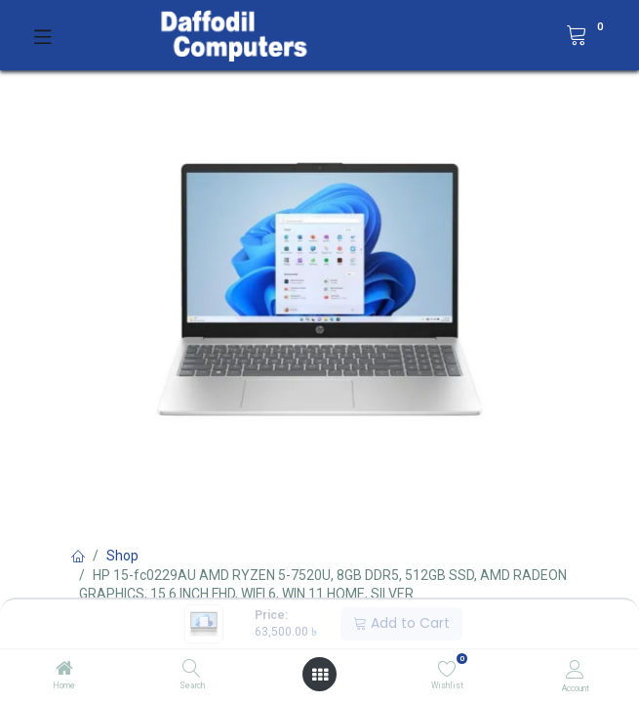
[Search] (191, 670)
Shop (122, 555)
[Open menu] (320, 674)
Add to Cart (401, 623)
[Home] (64, 670)
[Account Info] (575, 669)
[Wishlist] (447, 669)
